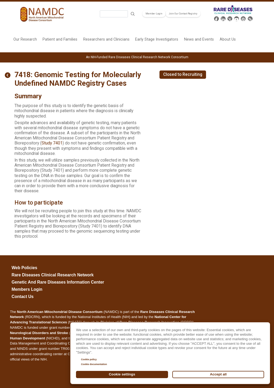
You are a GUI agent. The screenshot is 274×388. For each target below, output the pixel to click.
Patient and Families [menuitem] (60, 39)
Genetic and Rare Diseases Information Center (58, 282)
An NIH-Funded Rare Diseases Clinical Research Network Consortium (137, 57)
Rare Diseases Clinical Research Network (53, 275)
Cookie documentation (94, 364)
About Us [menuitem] (228, 39)
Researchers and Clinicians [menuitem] (106, 39)
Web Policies (24, 267)
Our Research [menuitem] (25, 39)
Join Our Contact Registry (183, 13)
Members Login (27, 289)
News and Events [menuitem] (199, 39)
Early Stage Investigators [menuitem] (156, 39)
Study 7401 (52, 143)
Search (133, 14)
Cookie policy (89, 359)
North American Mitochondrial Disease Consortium (60, 312)
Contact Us (22, 296)
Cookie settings (122, 374)
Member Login (154, 13)
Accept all (218, 374)
